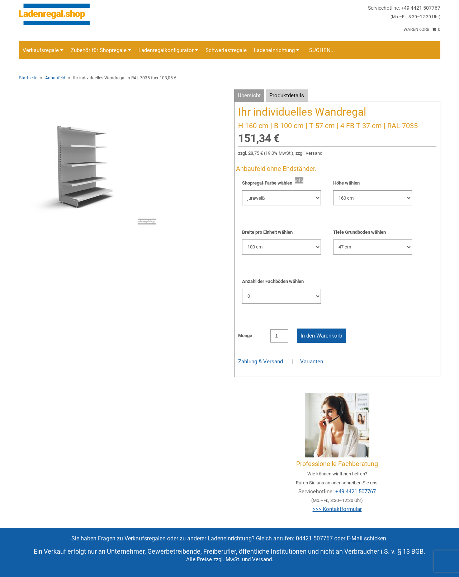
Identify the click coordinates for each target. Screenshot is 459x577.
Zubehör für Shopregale (101, 50)
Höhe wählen (346, 183)
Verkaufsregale (43, 50)
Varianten (311, 361)
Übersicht (249, 95)
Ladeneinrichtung (276, 50)
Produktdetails (286, 95)
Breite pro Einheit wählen (267, 232)
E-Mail (355, 538)
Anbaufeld (55, 77)
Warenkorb (421, 29)
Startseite (28, 77)
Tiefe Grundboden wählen (359, 232)
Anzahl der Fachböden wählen (273, 281)
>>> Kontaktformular (337, 509)
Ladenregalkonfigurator (168, 50)
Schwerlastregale (226, 50)
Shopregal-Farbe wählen (268, 183)
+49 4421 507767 (355, 491)
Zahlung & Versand (260, 361)
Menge (245, 335)
